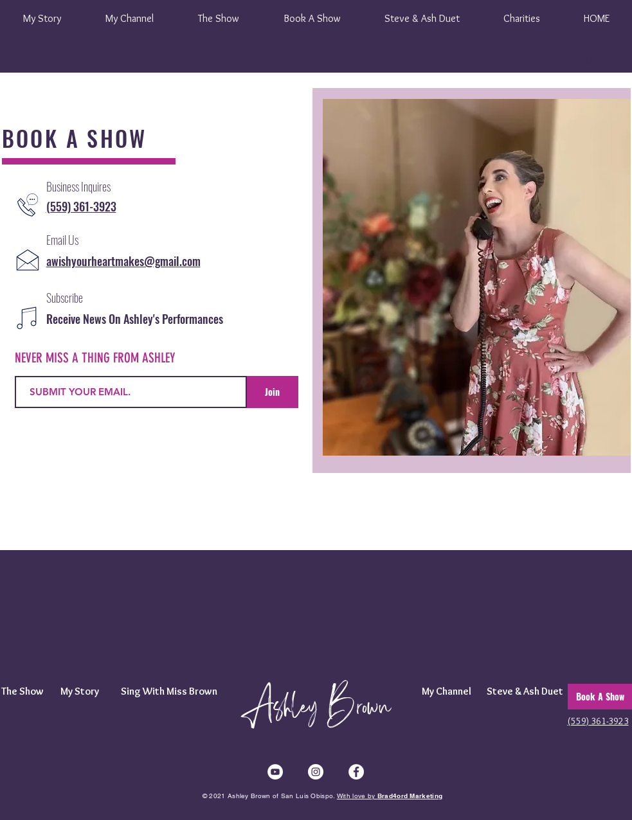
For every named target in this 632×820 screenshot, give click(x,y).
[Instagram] (315, 772)
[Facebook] (356, 772)
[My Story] (80, 691)
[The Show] (25, 691)
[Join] (272, 392)
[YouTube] (275, 772)
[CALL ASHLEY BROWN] (28, 205)
